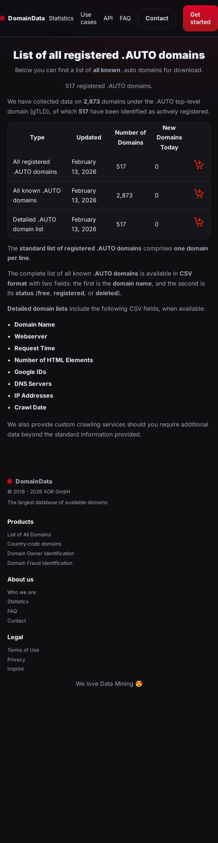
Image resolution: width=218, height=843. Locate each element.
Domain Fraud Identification (39, 563)
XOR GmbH (57, 492)
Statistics (61, 18)
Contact (157, 18)
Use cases (88, 18)
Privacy (16, 659)
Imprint (15, 669)
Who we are (21, 592)
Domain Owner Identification (40, 553)
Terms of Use (23, 650)
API (108, 18)
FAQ (125, 18)
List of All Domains (29, 534)
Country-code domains (34, 544)
